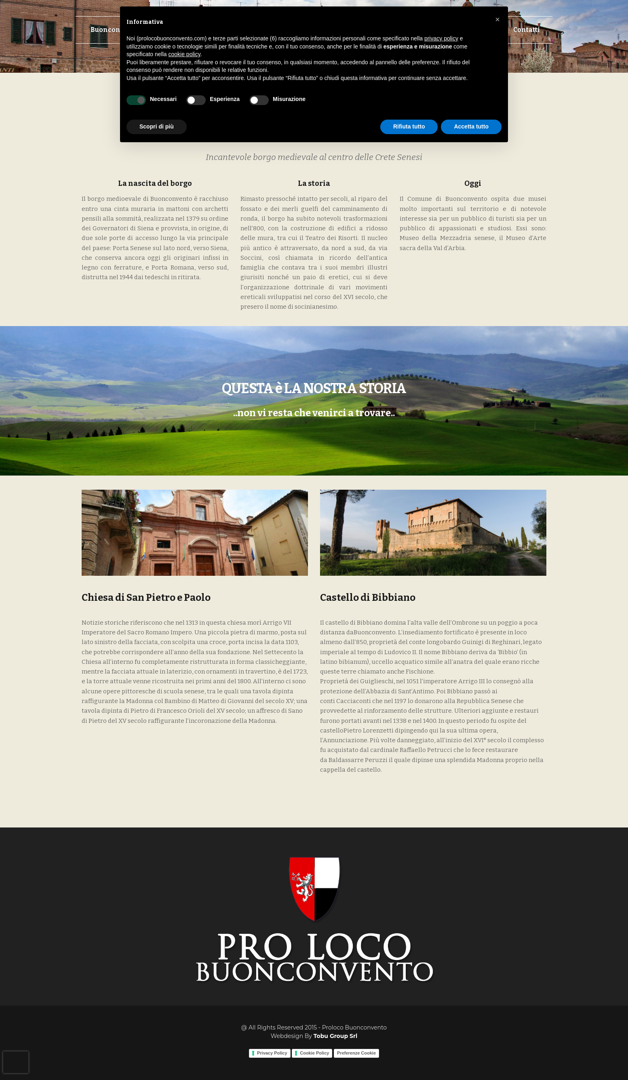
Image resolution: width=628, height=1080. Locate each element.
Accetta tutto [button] (471, 126)
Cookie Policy (314, 1053)
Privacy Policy (272, 1053)
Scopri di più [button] (156, 126)
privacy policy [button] (441, 38)
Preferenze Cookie (356, 1053)
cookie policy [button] (184, 54)
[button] (497, 19)
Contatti (526, 30)
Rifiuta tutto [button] (409, 126)
